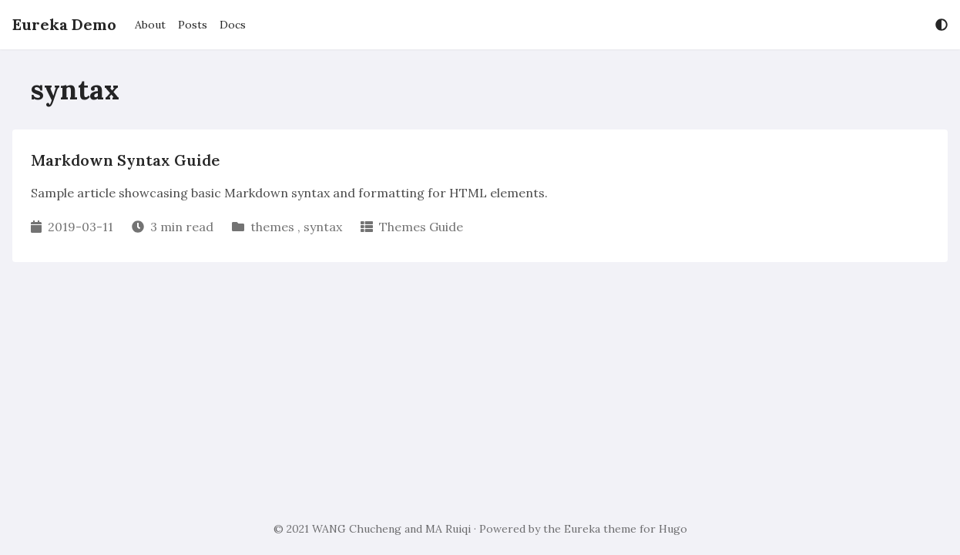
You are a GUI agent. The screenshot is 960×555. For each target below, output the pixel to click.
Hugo (673, 529)
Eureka (582, 529)
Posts (192, 25)
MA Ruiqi (448, 529)
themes (272, 226)
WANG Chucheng (356, 529)
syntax (323, 226)
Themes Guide (421, 226)
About (150, 25)
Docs (233, 25)
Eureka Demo (64, 24)
